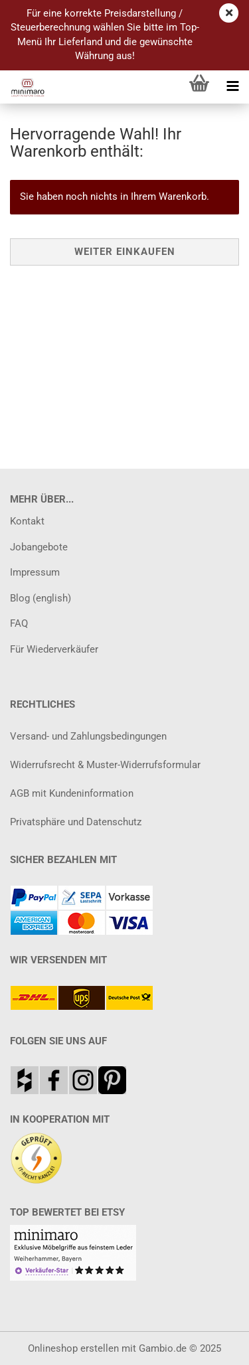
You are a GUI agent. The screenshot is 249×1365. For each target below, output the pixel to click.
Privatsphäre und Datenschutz (75, 822)
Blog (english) (40, 598)
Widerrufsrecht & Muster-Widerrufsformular (105, 765)
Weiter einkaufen (124, 252)
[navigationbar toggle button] (232, 87)
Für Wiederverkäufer (54, 649)
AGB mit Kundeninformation (71, 793)
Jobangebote (39, 547)
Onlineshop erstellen (73, 1348)
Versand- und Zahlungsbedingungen (88, 736)
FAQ (19, 623)
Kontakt (27, 521)
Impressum (35, 572)
